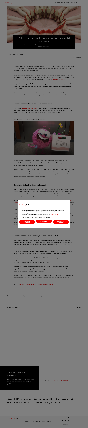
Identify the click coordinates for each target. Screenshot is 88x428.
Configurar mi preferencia (27, 222)
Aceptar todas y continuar (60, 222)
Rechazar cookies (44, 221)
